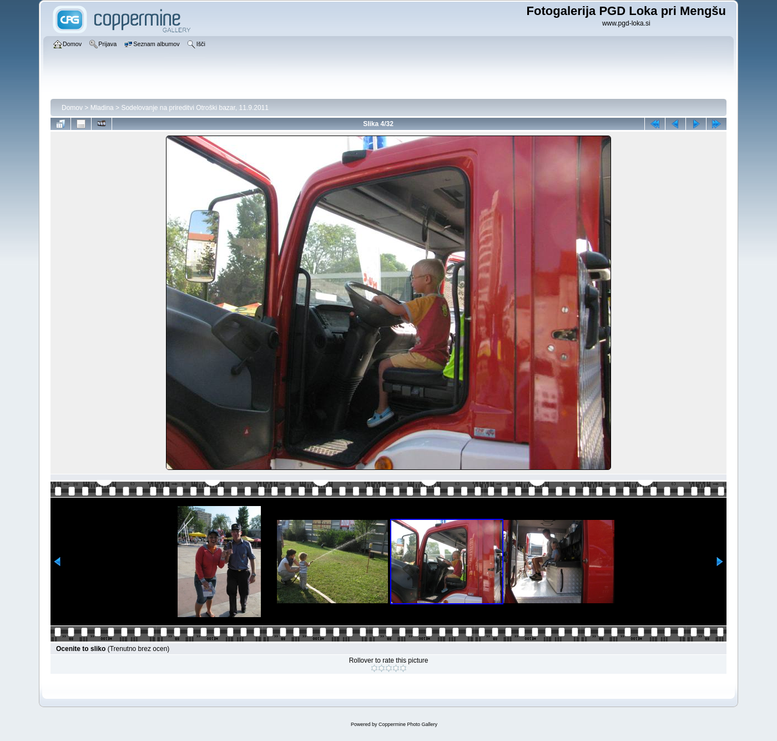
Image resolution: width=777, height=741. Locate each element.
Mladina (102, 108)
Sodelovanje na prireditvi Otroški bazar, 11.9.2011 (195, 108)
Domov (72, 108)
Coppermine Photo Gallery (408, 724)
